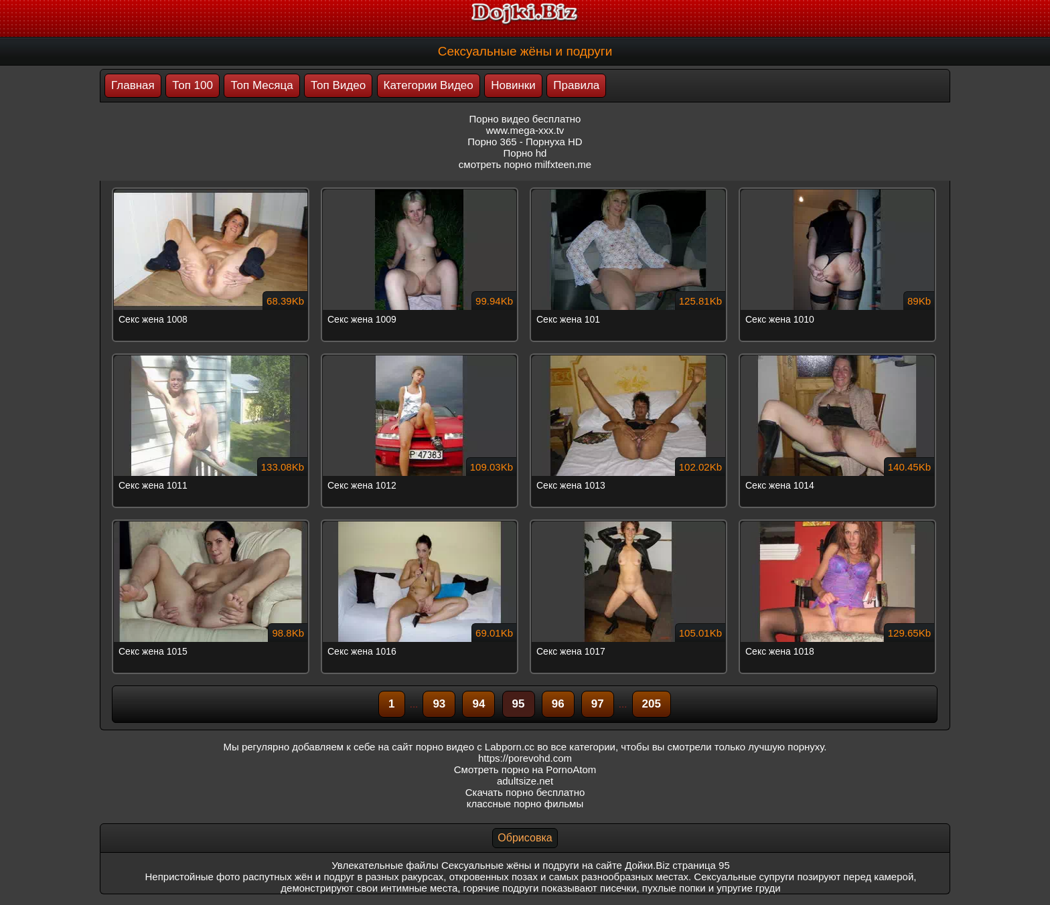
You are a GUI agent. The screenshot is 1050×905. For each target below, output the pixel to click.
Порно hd (525, 153)
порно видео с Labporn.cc (475, 746)
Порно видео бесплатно (525, 119)
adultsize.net (525, 781)
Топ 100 (192, 85)
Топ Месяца (261, 85)
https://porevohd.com (525, 758)
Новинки (513, 85)
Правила (576, 85)
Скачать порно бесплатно (525, 792)
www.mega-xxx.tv (525, 130)
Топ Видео (338, 85)
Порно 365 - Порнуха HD (524, 141)
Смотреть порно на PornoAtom (525, 769)
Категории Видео (428, 85)
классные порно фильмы (525, 803)
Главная (133, 85)
